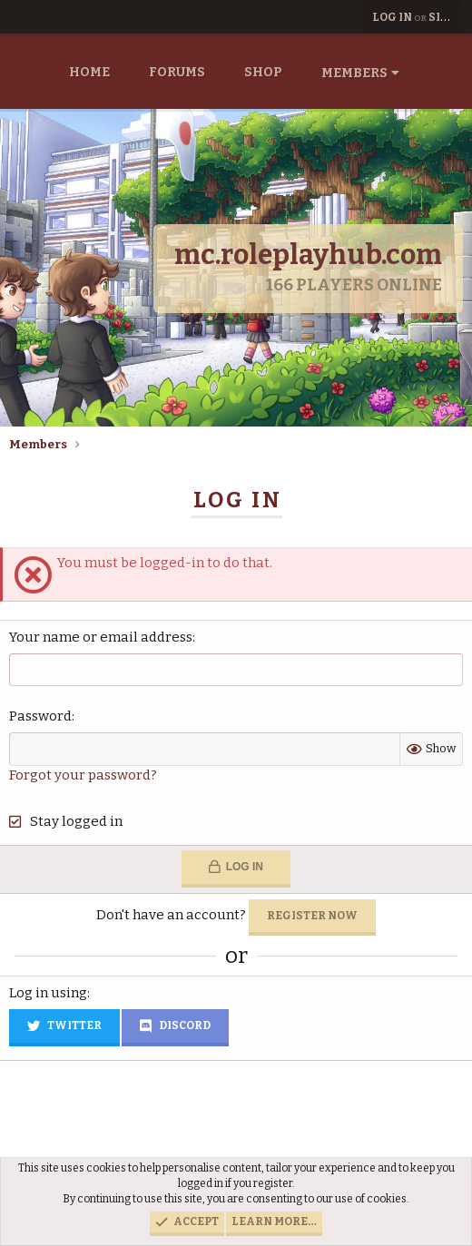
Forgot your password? (83, 775)
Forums (177, 72)
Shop (263, 72)
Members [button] (354, 73)
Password (40, 716)
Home (89, 72)
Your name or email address (100, 637)
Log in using (48, 993)
